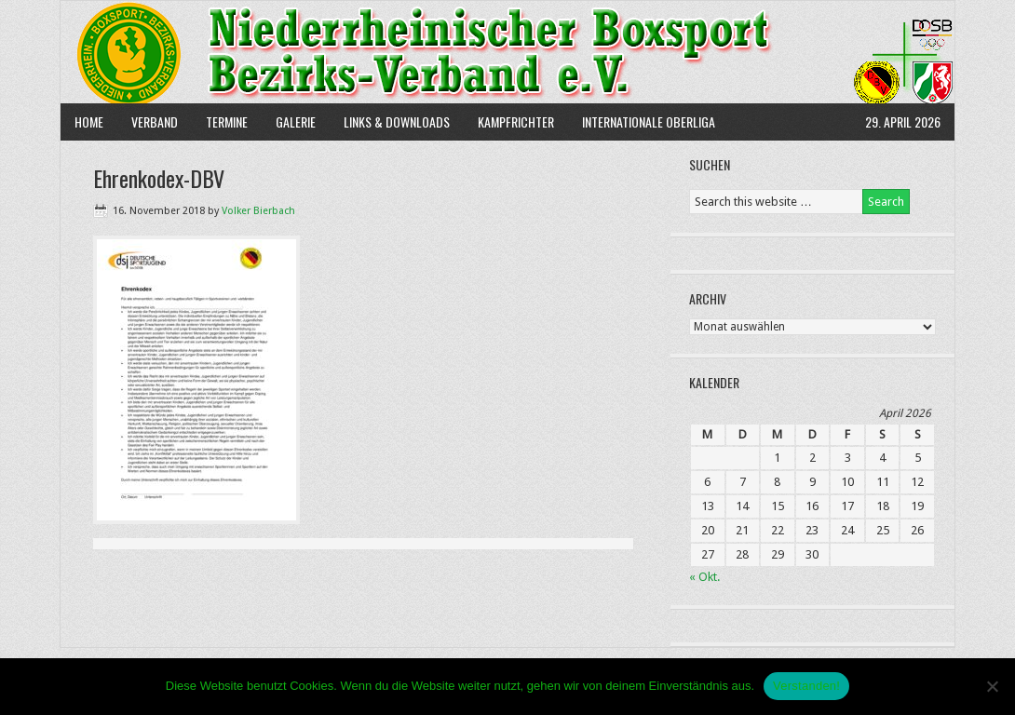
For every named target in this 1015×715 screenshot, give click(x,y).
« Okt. (704, 577)
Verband (147, 121)
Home (88, 121)
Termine (227, 121)
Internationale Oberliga (648, 121)
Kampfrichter (509, 121)
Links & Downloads (397, 121)
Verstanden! (806, 686)
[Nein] (991, 686)
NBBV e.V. (507, 52)
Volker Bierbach (258, 211)
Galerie (296, 121)
